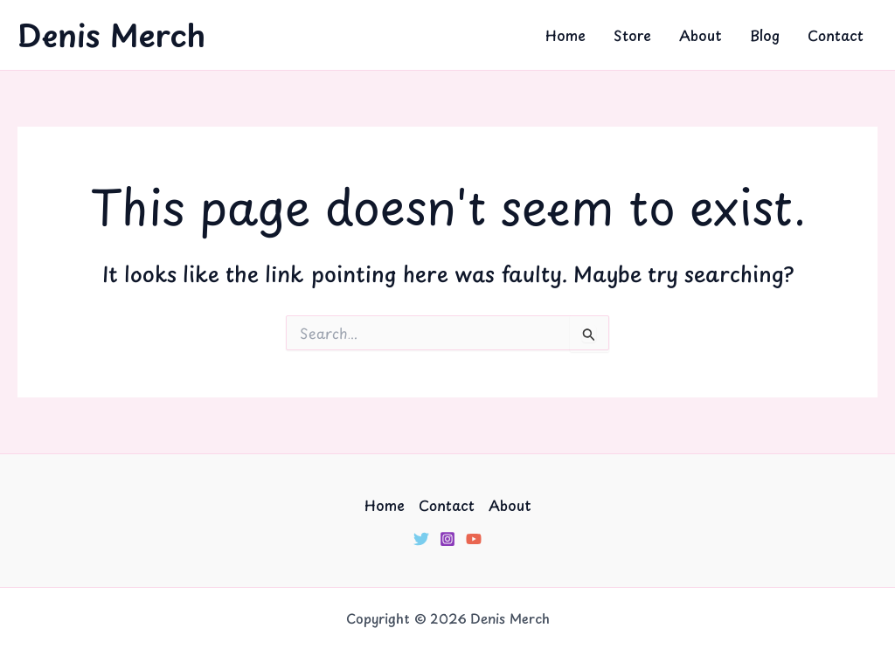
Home (565, 34)
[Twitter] (421, 539)
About (700, 34)
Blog (765, 34)
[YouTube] (474, 539)
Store (632, 34)
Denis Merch (111, 34)
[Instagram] (447, 539)
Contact (836, 34)
